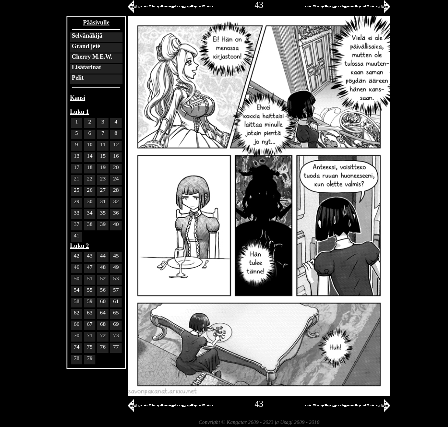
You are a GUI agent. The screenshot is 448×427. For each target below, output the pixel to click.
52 (103, 278)
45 (116, 255)
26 (90, 190)
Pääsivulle (96, 22)
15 (103, 155)
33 (77, 212)
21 (77, 178)
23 (103, 178)
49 (116, 267)
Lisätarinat (86, 67)
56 (103, 289)
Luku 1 (79, 112)
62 (77, 312)
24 (116, 178)
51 (90, 278)
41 (77, 235)
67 (90, 324)
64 (103, 312)
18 (90, 167)
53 (116, 278)
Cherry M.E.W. (92, 56)
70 (77, 335)
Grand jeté (86, 46)
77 (116, 346)
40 (116, 224)
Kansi (77, 98)
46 (77, 267)
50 (77, 278)
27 (103, 190)
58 (77, 301)
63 (90, 312)
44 (103, 255)
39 (103, 224)
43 (90, 255)
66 (77, 324)
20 (116, 167)
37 (77, 224)
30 (90, 201)
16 (116, 155)
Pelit (78, 77)
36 (116, 212)
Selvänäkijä (87, 35)
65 (116, 312)
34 (90, 212)
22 (90, 178)
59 (90, 301)
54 (77, 289)
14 (90, 155)
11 (103, 144)
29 (77, 201)
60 (103, 301)
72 (103, 335)
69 (116, 324)
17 (77, 167)
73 (116, 335)
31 (103, 201)
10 (90, 144)
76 (103, 346)
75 (90, 346)
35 (103, 212)
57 (116, 289)
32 (116, 201)
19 (103, 167)
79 (90, 358)
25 (77, 190)
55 (90, 289)
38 (90, 224)
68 (103, 324)
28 (116, 190)
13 (77, 155)
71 (90, 335)
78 (77, 358)
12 (116, 144)
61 (116, 301)
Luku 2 (79, 246)
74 (77, 346)
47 (90, 267)
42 (77, 255)
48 (103, 267)
